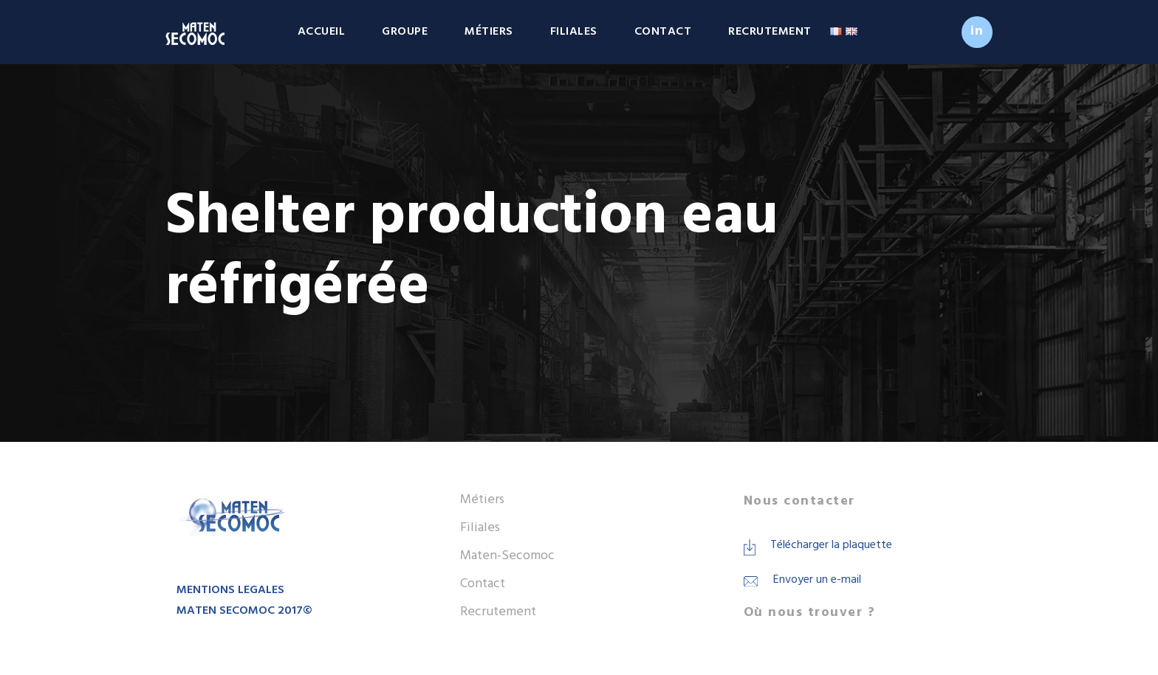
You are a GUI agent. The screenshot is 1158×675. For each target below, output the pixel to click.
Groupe (405, 31)
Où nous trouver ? (810, 612)
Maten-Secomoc (507, 556)
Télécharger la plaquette (831, 545)
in (977, 31)
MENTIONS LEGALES (230, 590)
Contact (663, 31)
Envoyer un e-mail (817, 579)
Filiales (573, 31)
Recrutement (770, 31)
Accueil (322, 31)
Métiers (489, 31)
